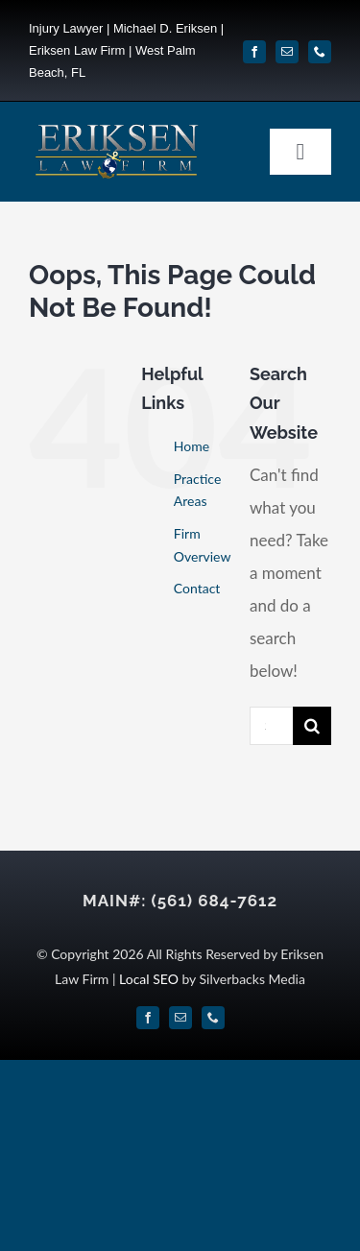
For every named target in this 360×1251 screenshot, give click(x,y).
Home (191, 446)
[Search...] (271, 726)
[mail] (287, 51)
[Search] (312, 726)
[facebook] (254, 51)
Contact (197, 588)
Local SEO (149, 979)
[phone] (319, 51)
